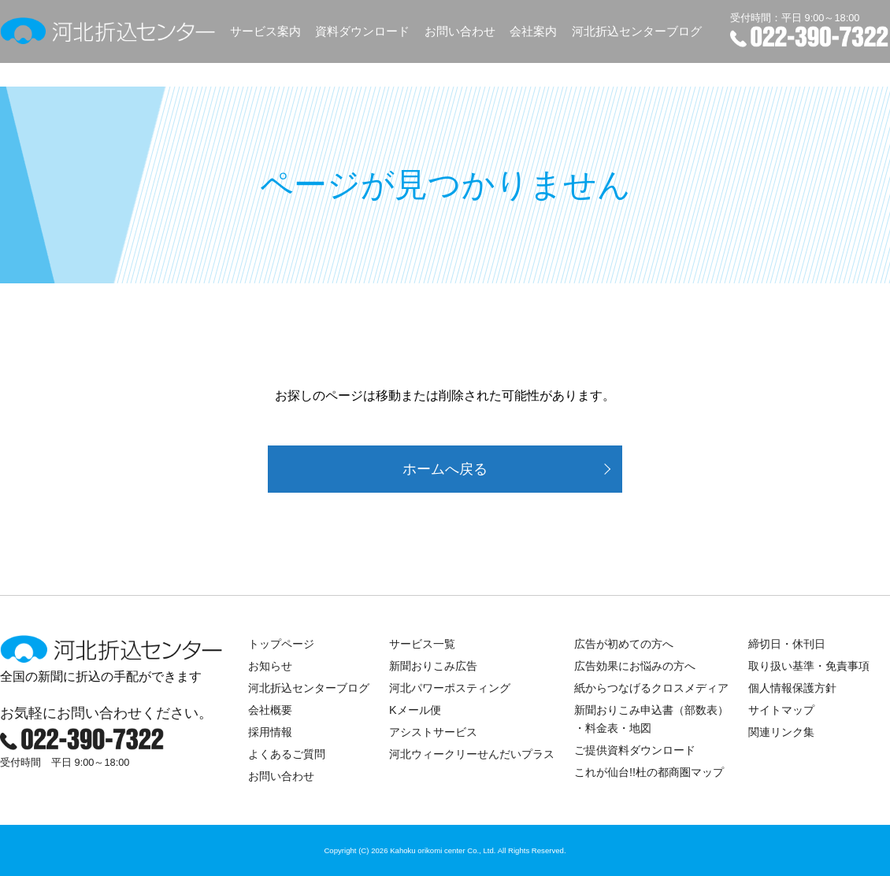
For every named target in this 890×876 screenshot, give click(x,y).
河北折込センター (108, 31)
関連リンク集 (781, 732)
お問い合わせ (460, 31)
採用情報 (270, 732)
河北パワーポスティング (449, 688)
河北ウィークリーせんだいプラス (471, 754)
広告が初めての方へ (623, 644)
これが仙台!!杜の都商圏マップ (649, 772)
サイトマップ (781, 710)
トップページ (281, 644)
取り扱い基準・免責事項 (809, 666)
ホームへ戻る (445, 469)
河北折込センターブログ (637, 31)
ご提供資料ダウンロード (634, 750)
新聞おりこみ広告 (433, 666)
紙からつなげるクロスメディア (651, 688)
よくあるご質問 (286, 754)
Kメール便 (415, 710)
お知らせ (270, 666)
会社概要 (270, 710)
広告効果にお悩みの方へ (634, 666)
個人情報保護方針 (792, 688)
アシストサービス (433, 732)
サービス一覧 (422, 644)
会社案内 (533, 31)
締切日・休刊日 (786, 644)
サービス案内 (265, 31)
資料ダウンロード (362, 31)
